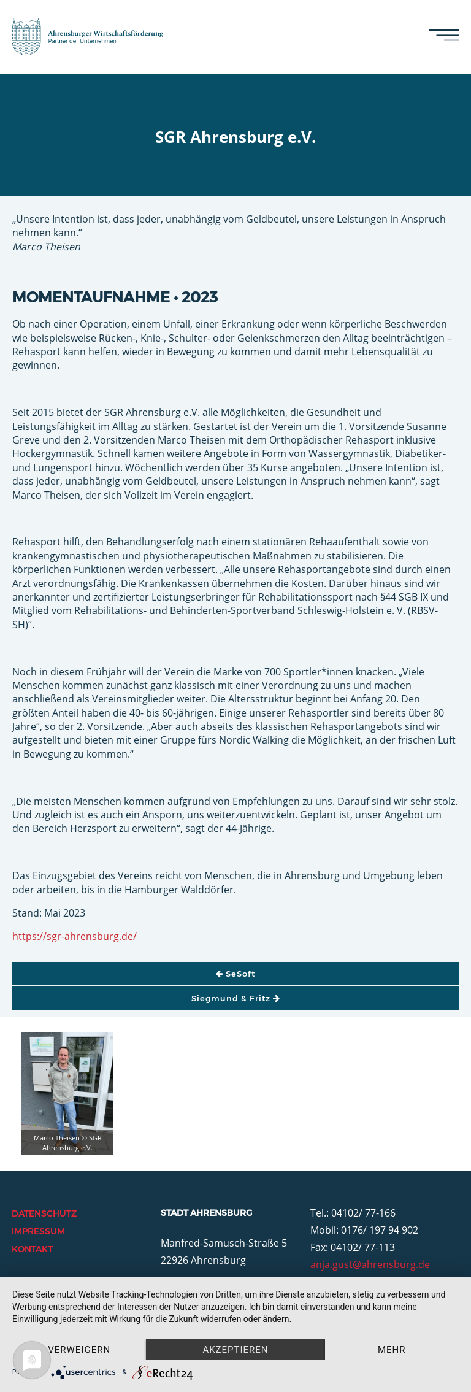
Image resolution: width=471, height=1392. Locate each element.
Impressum (38, 1231)
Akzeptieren (235, 1349)
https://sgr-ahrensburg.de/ (74, 936)
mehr (392, 1349)
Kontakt (32, 1249)
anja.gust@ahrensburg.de (370, 1264)
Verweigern (79, 1349)
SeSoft (235, 974)
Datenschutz (44, 1213)
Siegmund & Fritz (235, 998)
